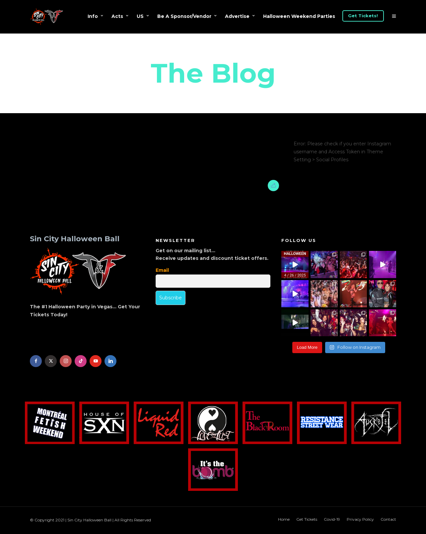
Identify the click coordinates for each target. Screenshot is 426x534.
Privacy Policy (360, 519)
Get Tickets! (363, 15)
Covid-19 (332, 519)
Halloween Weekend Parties (299, 16)
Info (93, 16)
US (140, 16)
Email (162, 270)
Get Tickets (306, 519)
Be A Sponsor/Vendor (184, 16)
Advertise (237, 16)
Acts (117, 16)
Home (284, 519)
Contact (388, 519)
